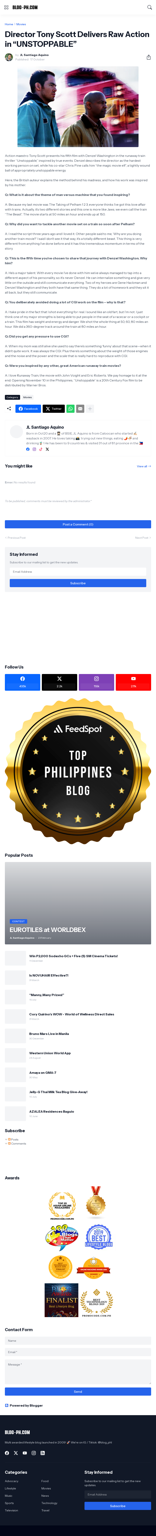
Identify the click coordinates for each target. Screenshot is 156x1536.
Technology (49, 1503)
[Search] (149, 7)
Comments (17, 1143)
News (45, 1496)
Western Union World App (50, 1053)
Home (9, 24)
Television (11, 1510)
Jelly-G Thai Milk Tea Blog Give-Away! (58, 1092)
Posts (13, 1139)
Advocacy (11, 1481)
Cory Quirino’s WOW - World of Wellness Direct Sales (71, 1014)
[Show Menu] (6, 7)
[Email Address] (78, 572)
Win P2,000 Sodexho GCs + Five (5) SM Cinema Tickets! (73, 956)
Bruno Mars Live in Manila (49, 1034)
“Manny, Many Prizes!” (46, 995)
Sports (9, 1503)
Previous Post (17, 538)
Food (45, 1481)
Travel (45, 1510)
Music (8, 1496)
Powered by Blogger (24, 1405)
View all (142, 466)
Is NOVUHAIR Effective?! (48, 975)
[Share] (147, 57)
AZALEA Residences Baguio (51, 1111)
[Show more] (90, 409)
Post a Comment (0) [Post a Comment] (78, 524)
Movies (21, 24)
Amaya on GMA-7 (42, 1073)
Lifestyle (10, 1488)
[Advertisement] (78, 627)
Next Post (141, 538)
